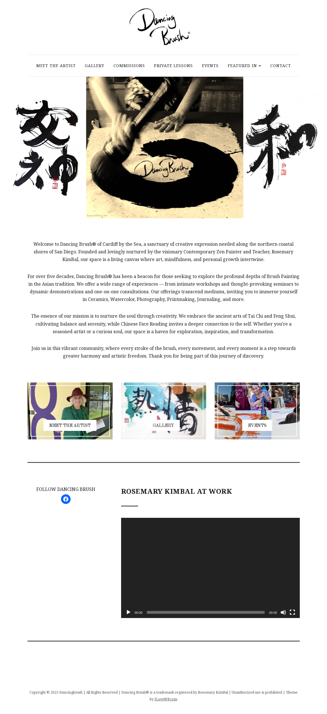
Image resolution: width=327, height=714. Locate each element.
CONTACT (280, 65)
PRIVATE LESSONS (173, 65)
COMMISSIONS (129, 65)
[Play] (128, 612)
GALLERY (94, 65)
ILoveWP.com (166, 699)
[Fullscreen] (292, 612)
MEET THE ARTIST (56, 65)
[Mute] (283, 612)
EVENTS (210, 65)
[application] (210, 568)
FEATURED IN (242, 65)
